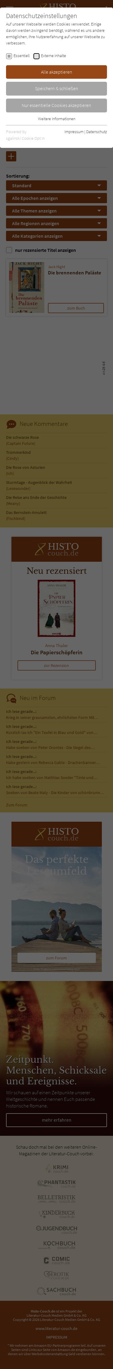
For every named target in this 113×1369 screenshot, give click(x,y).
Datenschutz (96, 131)
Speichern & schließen (56, 88)
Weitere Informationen (56, 118)
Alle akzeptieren (56, 72)
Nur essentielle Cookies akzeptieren (56, 105)
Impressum (73, 131)
